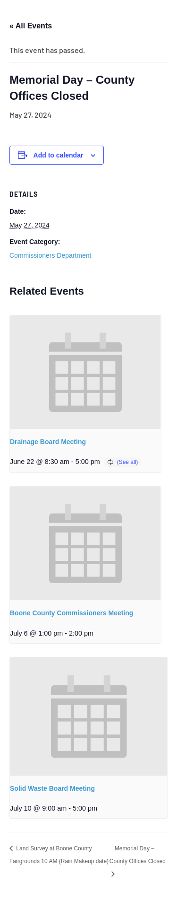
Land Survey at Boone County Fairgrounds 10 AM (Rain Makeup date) (59, 855)
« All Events (30, 26)
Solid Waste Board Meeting (52, 788)
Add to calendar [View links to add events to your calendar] (59, 155)
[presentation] (85, 372)
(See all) (127, 462)
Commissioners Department (50, 255)
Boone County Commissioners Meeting (71, 613)
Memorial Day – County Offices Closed (138, 855)
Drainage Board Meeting (48, 442)
